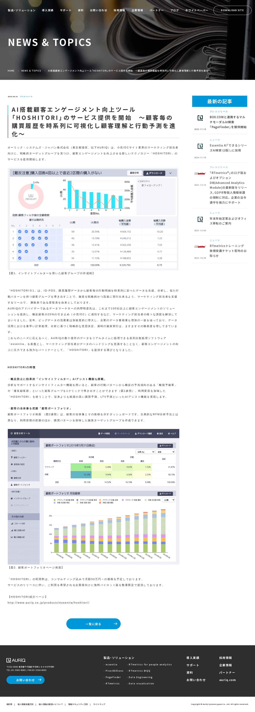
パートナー (227, 672)
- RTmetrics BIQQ (139, 670)
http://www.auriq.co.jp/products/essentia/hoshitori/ (49, 602)
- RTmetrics (112, 683)
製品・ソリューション (119, 658)
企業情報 (225, 665)
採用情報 (225, 658)
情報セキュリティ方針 (78, 704)
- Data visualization (140, 683)
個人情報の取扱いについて (51, 704)
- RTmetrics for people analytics (149, 664)
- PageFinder (112, 677)
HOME (11, 70)
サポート (192, 665)
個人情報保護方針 (26, 704)
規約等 (9, 704)
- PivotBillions (113, 670)
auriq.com (227, 680)
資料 (189, 672)
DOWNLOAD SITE (232, 10)
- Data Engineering (140, 677)
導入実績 (192, 658)
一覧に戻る (93, 624)
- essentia (110, 664)
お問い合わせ (25, 680)
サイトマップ (99, 704)
